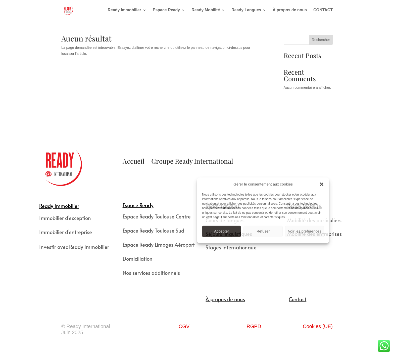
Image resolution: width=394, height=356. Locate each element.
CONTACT (323, 10)
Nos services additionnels (151, 272)
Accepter (221, 231)
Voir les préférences (304, 231)
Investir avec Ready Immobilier (74, 246)
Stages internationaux (231, 247)
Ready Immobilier (124, 10)
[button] (321, 184)
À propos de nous (290, 10)
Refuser (263, 231)
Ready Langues (246, 10)
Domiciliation (138, 258)
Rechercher (321, 40)
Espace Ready (166, 10)
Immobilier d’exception (65, 217)
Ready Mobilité (205, 10)
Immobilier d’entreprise (65, 232)
